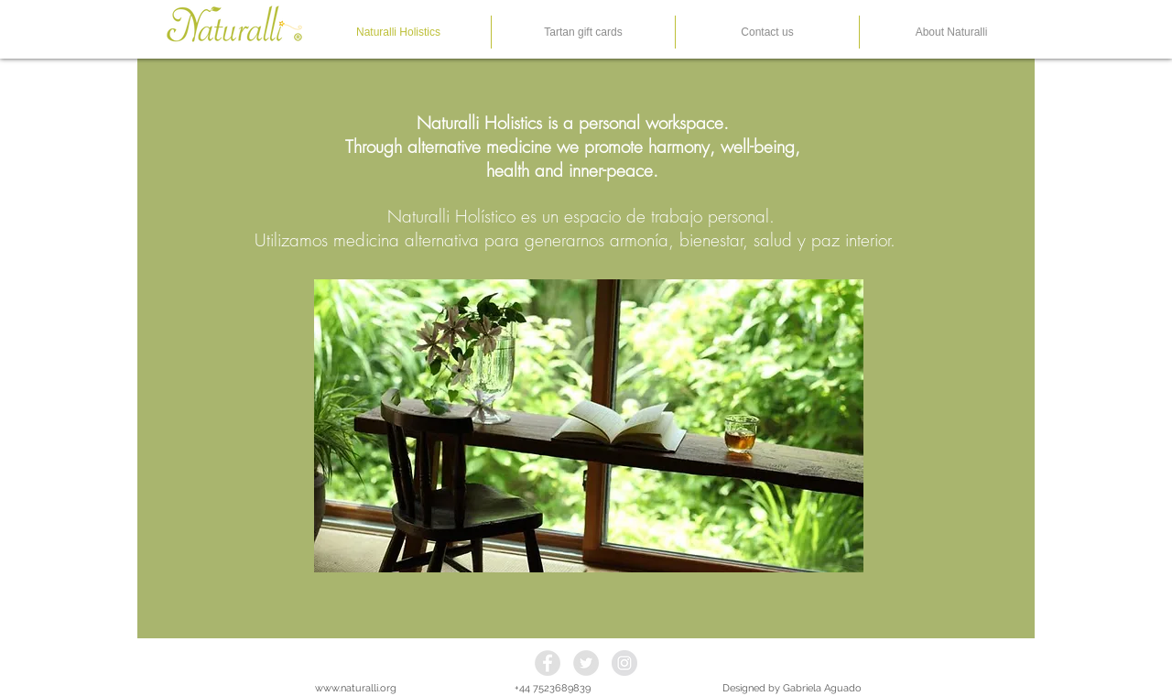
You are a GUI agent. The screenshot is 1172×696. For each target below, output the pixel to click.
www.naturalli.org (355, 688)
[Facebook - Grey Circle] (547, 663)
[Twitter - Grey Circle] (586, 663)
